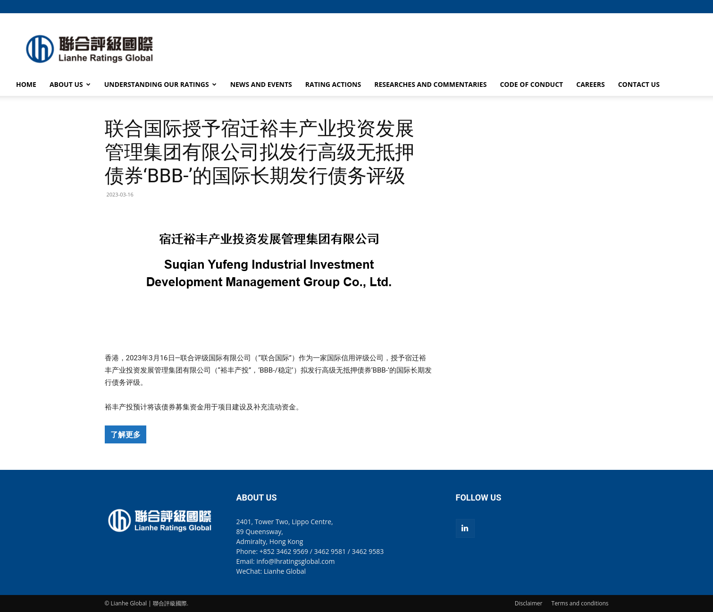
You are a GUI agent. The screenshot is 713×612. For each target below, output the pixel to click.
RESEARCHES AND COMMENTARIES (430, 84)
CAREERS (590, 84)
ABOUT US (70, 84)
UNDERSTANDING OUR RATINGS (160, 84)
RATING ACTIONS (333, 84)
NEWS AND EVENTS (261, 84)
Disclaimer (529, 603)
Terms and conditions (580, 603)
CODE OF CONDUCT (531, 84)
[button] (602, 6)
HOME (26, 84)
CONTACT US (639, 84)
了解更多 (125, 434)
